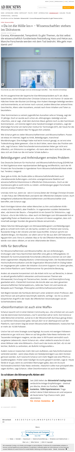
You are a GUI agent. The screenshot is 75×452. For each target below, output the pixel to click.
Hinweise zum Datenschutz (58, 439)
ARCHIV (47, 1)
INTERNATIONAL (6, 16)
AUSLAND (62, 13)
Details (55, 449)
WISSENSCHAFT (53, 13)
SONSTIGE (15, 16)
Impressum (26, 439)
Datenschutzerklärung (40, 439)
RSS (65, 1)
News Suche (67, 7)
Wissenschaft (24, 18)
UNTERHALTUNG (43, 13)
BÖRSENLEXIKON (59, 1)
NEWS (2, 13)
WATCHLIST (71, 1)
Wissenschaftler (9, 22)
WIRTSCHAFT (23, 13)
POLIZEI (68, 13)
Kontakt (18, 439)
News (11, 439)
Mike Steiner (35, 442)
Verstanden (61, 449)
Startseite (17, 18)
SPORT (36, 13)
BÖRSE (16, 13)
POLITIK (30, 13)
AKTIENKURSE (9, 13)
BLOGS (51, 1)
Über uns (25, 442)
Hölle (2, 22)
